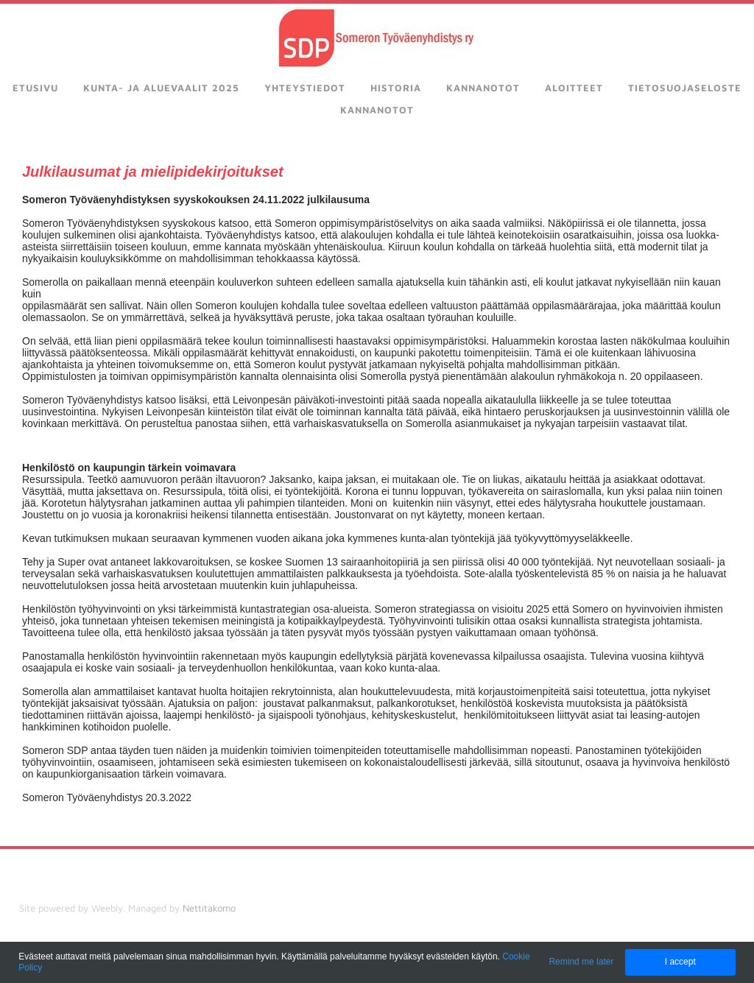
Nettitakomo (209, 908)
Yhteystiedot (304, 88)
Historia (395, 88)
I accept (680, 961)
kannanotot (377, 110)
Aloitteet (574, 88)
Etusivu (35, 88)
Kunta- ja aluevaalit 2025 (161, 88)
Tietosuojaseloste (684, 88)
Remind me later (581, 961)
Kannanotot (483, 88)
